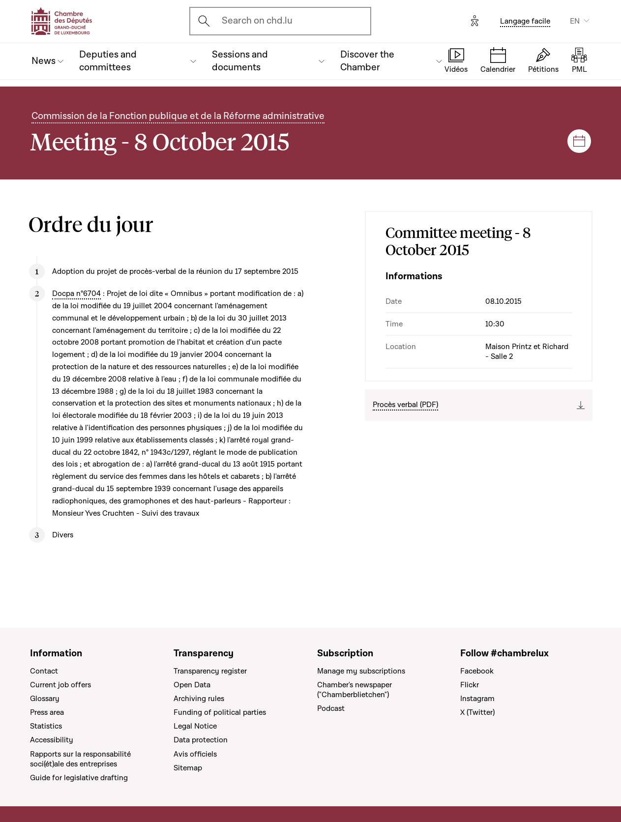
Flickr (469, 685)
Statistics (46, 726)
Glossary (44, 699)
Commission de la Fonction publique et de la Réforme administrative (178, 116)
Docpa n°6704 (76, 293)
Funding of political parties (220, 712)
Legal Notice (195, 726)
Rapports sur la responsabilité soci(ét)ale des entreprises (80, 759)
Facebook (477, 671)
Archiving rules (199, 699)
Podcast (331, 708)
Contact (44, 671)
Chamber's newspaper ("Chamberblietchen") (354, 690)
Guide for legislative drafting (79, 778)
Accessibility (51, 740)
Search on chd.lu (257, 21)
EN (575, 21)
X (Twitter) (477, 712)
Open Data (192, 685)
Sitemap (188, 768)
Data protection (201, 740)
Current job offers (60, 685)
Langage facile (525, 21)
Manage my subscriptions (361, 671)
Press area (47, 712)
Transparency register (210, 671)
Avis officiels (195, 754)
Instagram (477, 699)
